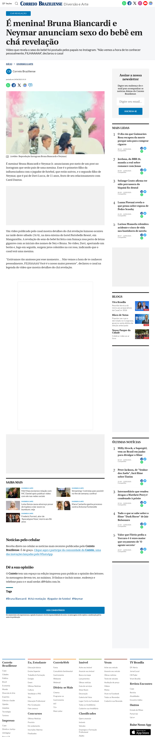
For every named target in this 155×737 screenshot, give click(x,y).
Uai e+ (132, 717)
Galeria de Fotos (85, 697)
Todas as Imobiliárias (87, 705)
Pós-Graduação (34, 705)
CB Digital (6, 733)
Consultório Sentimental (63, 671)
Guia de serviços (85, 686)
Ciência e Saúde (8, 700)
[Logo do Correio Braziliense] (41, 3)
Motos (106, 690)
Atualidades (134, 696)
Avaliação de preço (111, 682)
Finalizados (32, 733)
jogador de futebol (60, 598)
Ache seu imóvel (85, 667)
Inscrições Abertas (35, 730)
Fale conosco (33, 708)
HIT (54, 704)
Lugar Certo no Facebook (89, 701)
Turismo (5, 715)
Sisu (29, 697)
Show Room (83, 690)
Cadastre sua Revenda (113, 701)
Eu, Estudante (37, 662)
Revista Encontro (141, 683)
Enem (30, 682)
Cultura (31, 690)
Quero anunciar (85, 718)
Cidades (5, 674)
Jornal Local (134, 671)
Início (9, 64)
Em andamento (34, 726)
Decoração (83, 694)
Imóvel (83, 662)
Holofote (5, 708)
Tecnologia (6, 712)
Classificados (87, 713)
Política (5, 678)
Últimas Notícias (34, 686)
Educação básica (34, 667)
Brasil (4, 682)
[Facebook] (129, 5)
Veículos (82, 726)
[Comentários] (30, 86)
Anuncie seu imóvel (86, 671)
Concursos (35, 713)
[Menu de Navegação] (7, 3)
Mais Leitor (57, 711)
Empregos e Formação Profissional (88, 731)
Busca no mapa (85, 675)
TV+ (55, 707)
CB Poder (133, 675)
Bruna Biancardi (17, 598)
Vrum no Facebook (111, 694)
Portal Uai (134, 714)
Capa (4, 671)
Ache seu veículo (111, 667)
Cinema (56, 692)
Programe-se (58, 696)
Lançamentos (84, 679)
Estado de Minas (136, 710)
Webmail (56, 682)
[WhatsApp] (124, 5)
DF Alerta (134, 667)
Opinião (5, 704)
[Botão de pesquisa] (15, 3)
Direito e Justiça (8, 729)
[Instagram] (140, 5)
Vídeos (107, 686)
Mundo (5, 689)
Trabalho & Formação (36, 675)
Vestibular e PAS (34, 694)
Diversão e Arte (76, 4)
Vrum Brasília (135, 679)
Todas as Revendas (112, 697)
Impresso (8, 720)
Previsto (31, 722)
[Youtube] (145, 5)
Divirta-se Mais (63, 687)
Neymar (78, 598)
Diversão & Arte (8, 693)
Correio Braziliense (9, 664)
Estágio (31, 679)
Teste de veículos (111, 679)
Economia (6, 686)
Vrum (108, 662)
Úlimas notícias (85, 682)
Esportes (5, 697)
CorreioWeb (61, 662)
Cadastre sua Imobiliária (88, 708)
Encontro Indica (136, 700)
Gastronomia (58, 675)
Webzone (57, 679)
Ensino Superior (34, 671)
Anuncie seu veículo (112, 671)
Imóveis (82, 722)
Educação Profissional (36, 701)
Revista (133, 692)
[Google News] (151, 5)
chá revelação (38, 598)
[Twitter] (135, 5)
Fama (55, 667)
